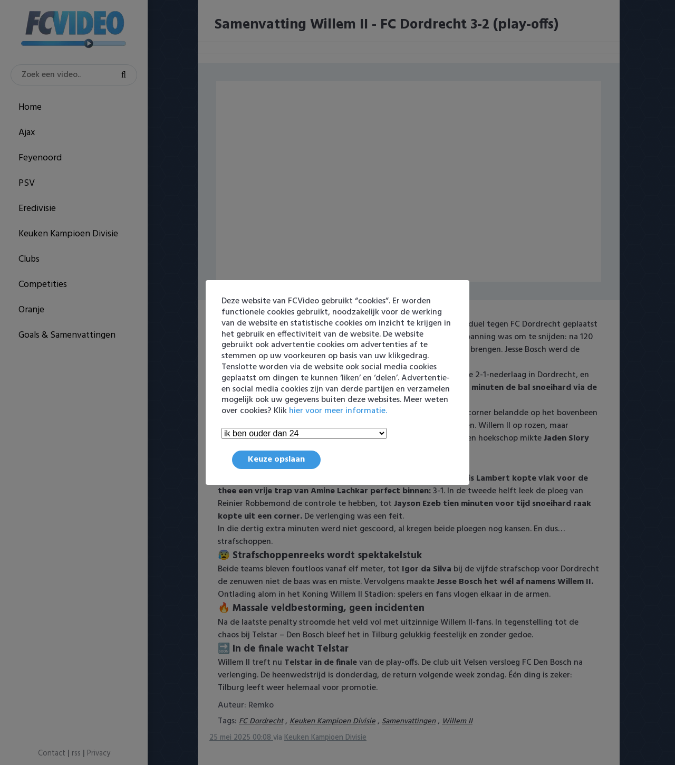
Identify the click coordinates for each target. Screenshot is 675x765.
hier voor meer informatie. (338, 411)
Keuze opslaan (276, 459)
